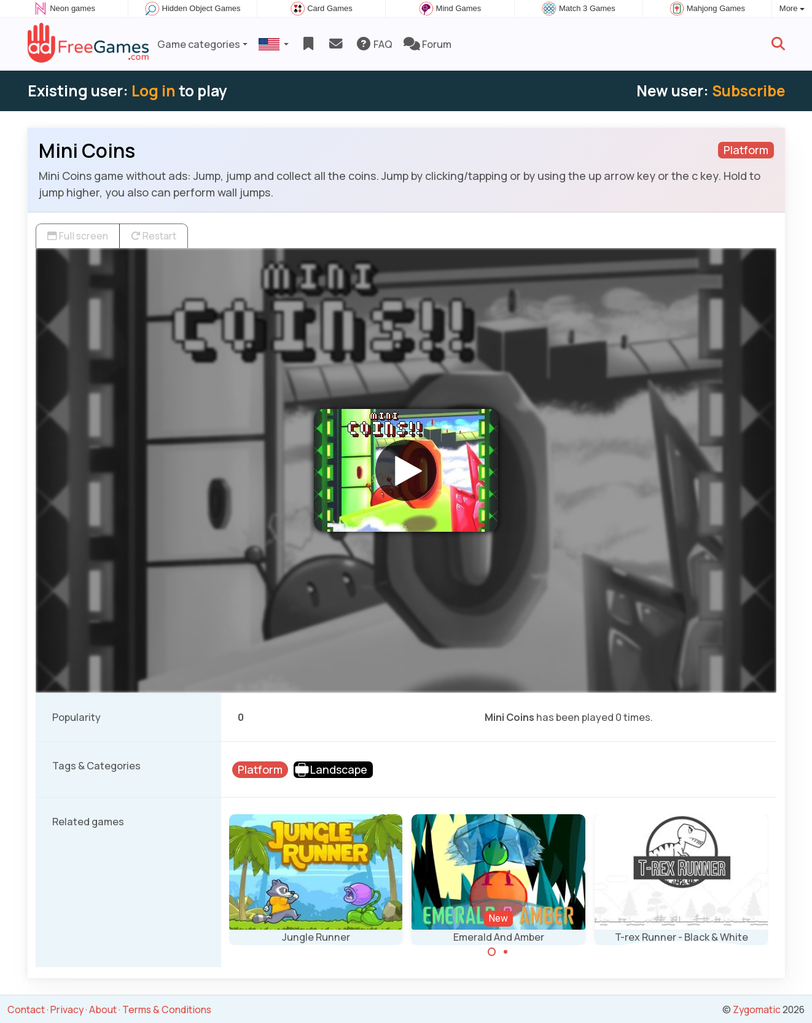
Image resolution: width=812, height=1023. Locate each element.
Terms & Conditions (166, 1009)
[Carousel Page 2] (505, 951)
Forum (427, 44)
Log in (153, 90)
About (103, 1009)
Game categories (198, 44)
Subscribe (748, 90)
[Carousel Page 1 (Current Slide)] (492, 951)
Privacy (67, 1009)
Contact (26, 1009)
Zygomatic (757, 1009)
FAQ (373, 44)
